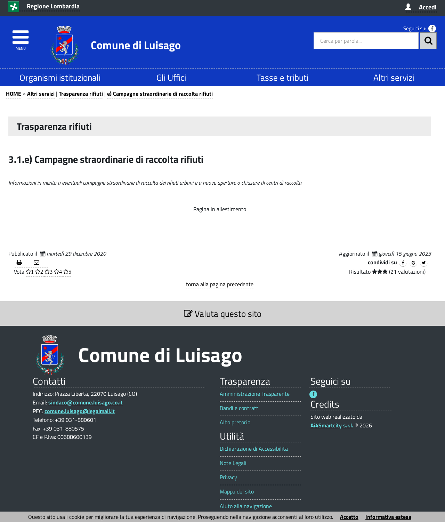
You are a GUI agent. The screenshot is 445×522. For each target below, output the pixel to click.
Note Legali (233, 463)
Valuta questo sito (222, 313)
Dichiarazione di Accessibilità (254, 448)
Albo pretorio (235, 422)
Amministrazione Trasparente (255, 394)
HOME (13, 93)
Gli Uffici (171, 77)
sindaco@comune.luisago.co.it (85, 402)
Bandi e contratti (240, 408)
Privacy (228, 477)
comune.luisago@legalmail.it (79, 411)
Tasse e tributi (282, 77)
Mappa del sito (237, 491)
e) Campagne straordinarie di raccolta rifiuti (160, 93)
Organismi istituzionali (59, 77)
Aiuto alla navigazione (246, 506)
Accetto (349, 517)
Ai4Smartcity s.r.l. (331, 425)
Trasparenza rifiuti (81, 93)
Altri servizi (393, 77)
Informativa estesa (388, 517)
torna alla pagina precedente (219, 284)
